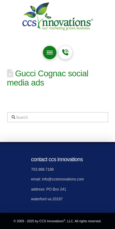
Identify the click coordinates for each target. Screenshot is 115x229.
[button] (49, 52)
